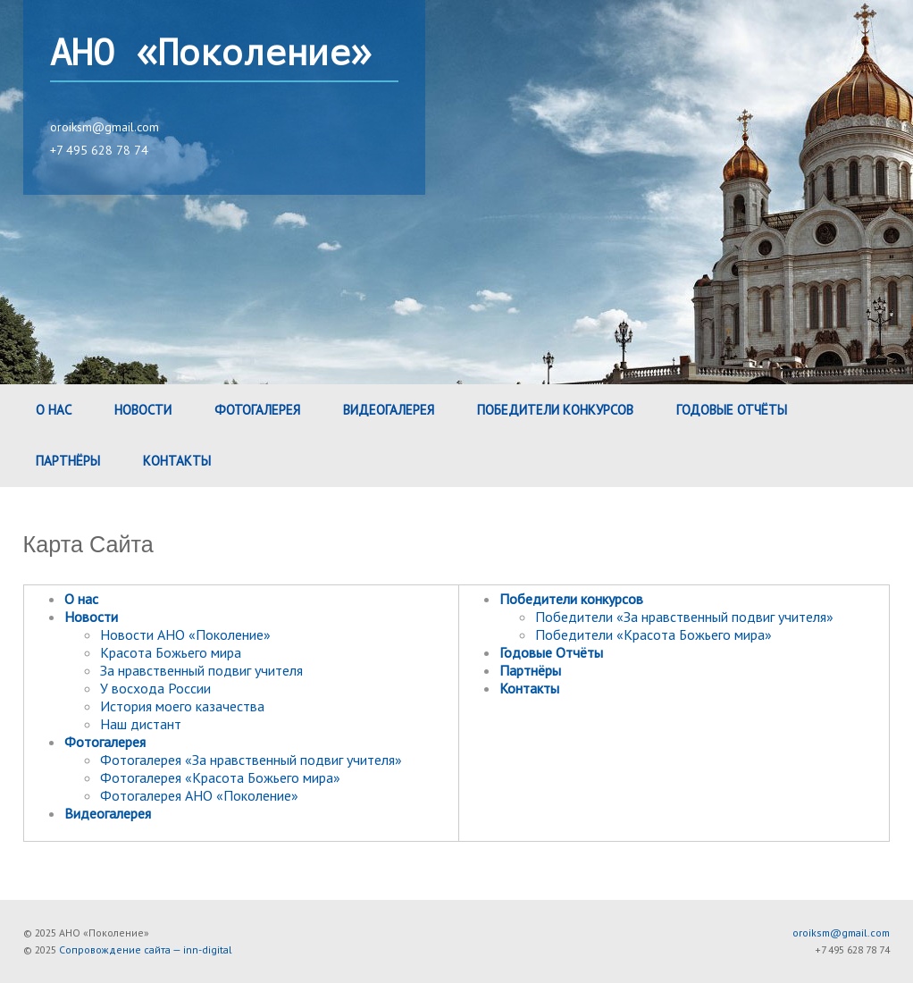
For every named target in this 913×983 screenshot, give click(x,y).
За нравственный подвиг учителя (201, 670)
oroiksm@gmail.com (104, 127)
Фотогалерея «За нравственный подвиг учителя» (251, 760)
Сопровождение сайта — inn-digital (145, 949)
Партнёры (68, 460)
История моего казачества (182, 706)
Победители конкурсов (555, 409)
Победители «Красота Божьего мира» (653, 634)
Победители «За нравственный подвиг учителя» (684, 617)
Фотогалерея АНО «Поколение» (199, 795)
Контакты (177, 460)
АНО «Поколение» (211, 53)
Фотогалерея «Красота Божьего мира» (220, 777)
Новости (143, 409)
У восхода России (155, 688)
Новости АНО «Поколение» (185, 634)
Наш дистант (140, 724)
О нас (53, 409)
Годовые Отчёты (731, 409)
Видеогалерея (388, 409)
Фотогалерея (257, 409)
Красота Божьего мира (170, 652)
